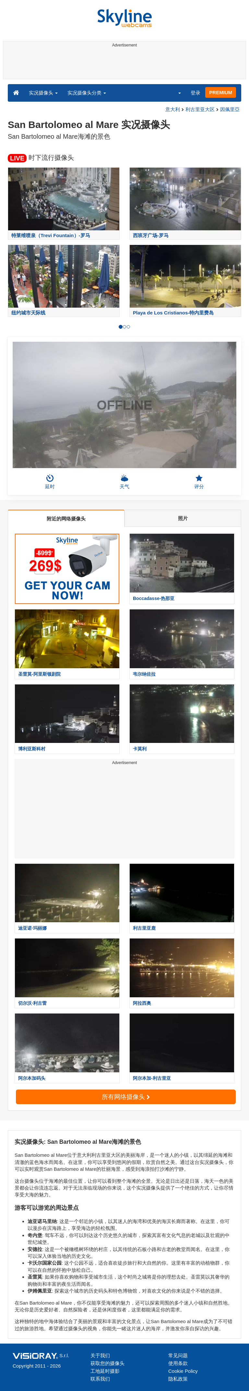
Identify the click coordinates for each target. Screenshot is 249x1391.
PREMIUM (220, 92)
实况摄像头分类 (86, 93)
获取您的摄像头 (107, 1363)
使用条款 (178, 1363)
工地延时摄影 (105, 1371)
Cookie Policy (183, 1371)
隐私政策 (178, 1379)
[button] (175, 92)
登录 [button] (195, 93)
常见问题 (178, 1355)
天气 (124, 481)
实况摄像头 (43, 93)
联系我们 (100, 1379)
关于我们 (100, 1355)
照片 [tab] (183, 518)
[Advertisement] (123, 64)
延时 (50, 481)
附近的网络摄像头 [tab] (66, 518)
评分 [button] (199, 481)
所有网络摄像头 (126, 1096)
